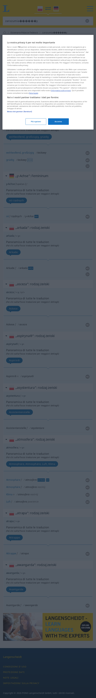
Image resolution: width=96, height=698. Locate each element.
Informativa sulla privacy (61, 123)
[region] (48, 115)
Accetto (58, 154)
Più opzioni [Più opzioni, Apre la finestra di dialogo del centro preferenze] (36, 154)
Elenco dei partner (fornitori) (19, 145)
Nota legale (33, 126)
